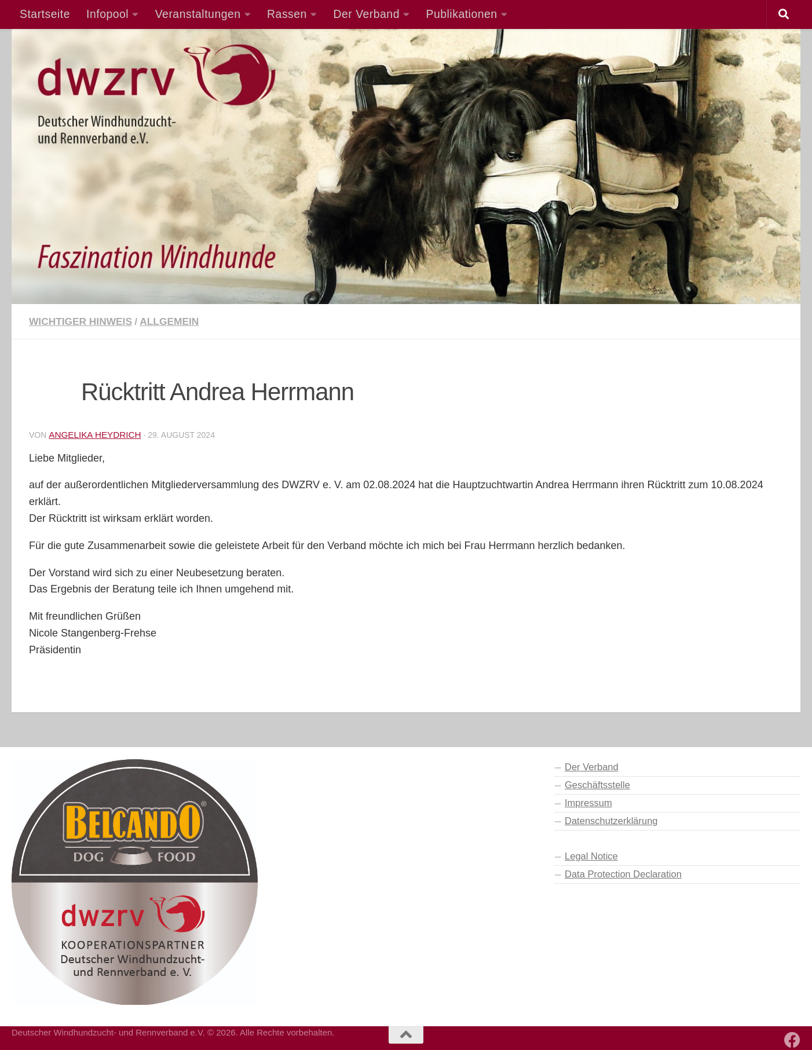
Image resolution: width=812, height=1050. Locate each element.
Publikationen (462, 14)
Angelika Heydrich (95, 435)
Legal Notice (591, 856)
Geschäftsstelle (597, 785)
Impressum (588, 802)
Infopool (107, 14)
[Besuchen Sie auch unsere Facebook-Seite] (792, 1040)
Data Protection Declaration (623, 874)
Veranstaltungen (198, 14)
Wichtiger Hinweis (81, 321)
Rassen (287, 14)
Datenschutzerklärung (611, 820)
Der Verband (366, 14)
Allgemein (171, 321)
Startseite (45, 14)
